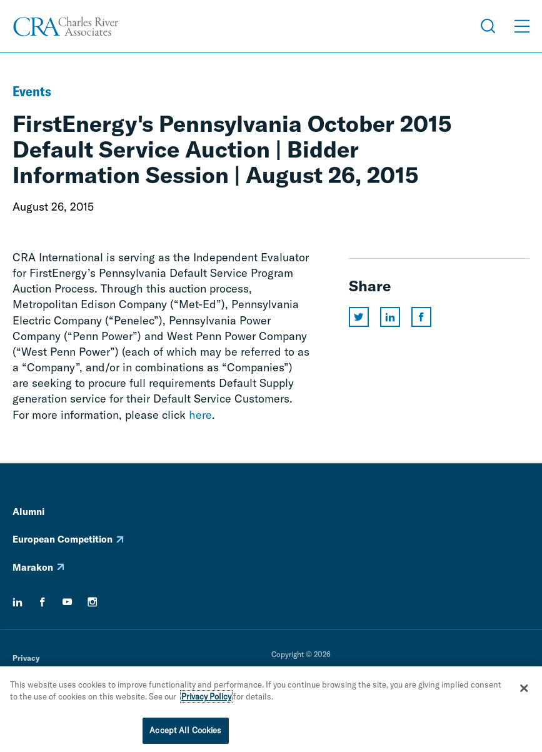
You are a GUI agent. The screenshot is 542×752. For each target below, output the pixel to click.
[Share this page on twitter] (359, 317)
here (200, 415)
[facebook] (43, 602)
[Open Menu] (521, 26)
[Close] (524, 690)
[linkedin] (18, 602)
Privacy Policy (206, 699)
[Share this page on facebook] (421, 317)
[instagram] (93, 602)
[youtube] (68, 602)
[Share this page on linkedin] (390, 317)
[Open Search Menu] (488, 26)
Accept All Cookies (185, 733)
